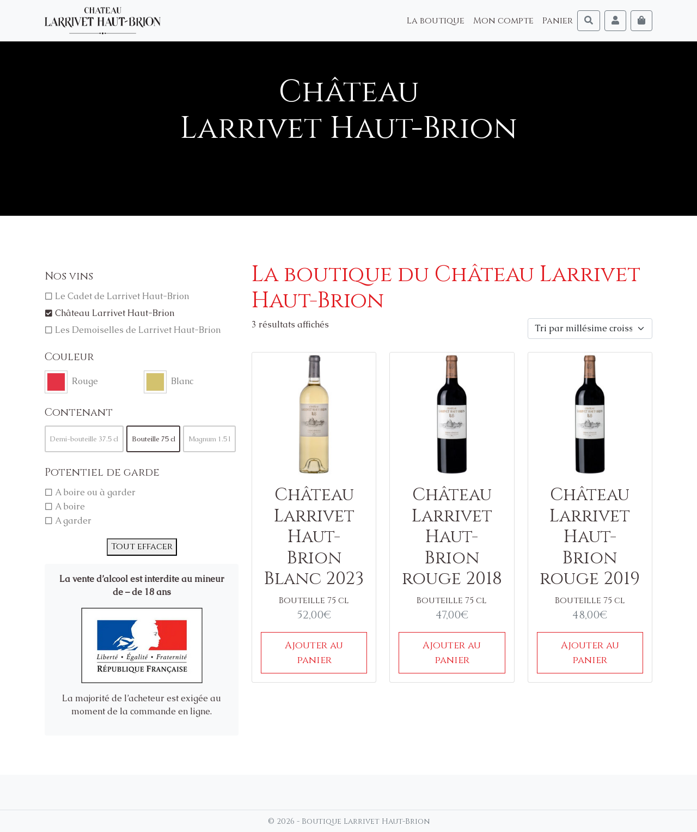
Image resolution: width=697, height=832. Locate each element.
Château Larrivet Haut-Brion (114, 313)
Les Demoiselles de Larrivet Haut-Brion (138, 330)
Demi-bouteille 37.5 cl (84, 439)
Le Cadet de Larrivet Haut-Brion (122, 296)
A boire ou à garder (95, 492)
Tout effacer (142, 546)
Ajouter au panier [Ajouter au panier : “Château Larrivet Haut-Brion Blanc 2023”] (314, 653)
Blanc (182, 381)
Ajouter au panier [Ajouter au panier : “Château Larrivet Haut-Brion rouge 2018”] (452, 653)
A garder (73, 520)
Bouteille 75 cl (153, 439)
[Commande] (590, 328)
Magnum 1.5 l (209, 439)
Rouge (85, 381)
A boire (70, 506)
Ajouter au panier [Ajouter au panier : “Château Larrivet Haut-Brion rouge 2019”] (590, 653)
